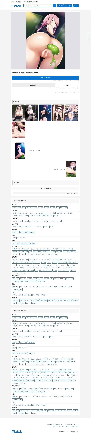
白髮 (51, 278)
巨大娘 (31, 215)
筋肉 (65, 213)
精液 (68, 249)
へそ (50, 213)
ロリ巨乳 (52, 207)
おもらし (33, 300)
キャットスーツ (63, 265)
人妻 (70, 262)
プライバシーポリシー (64, 426)
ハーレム (22, 254)
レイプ (21, 300)
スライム (61, 286)
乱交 (30, 251)
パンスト (37, 267)
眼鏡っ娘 (65, 262)
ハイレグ (75, 262)
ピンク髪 (29, 278)
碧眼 (44, 281)
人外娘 (49, 286)
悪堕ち (24, 249)
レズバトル (37, 254)
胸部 (51, 215)
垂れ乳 (61, 207)
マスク (14, 265)
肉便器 (19, 303)
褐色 (72, 278)
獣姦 (33, 295)
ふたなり (18, 295)
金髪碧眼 (46, 278)
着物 (40, 270)
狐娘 (70, 286)
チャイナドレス (30, 267)
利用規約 (55, 426)
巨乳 (27, 207)
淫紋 (48, 259)
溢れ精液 (15, 251)
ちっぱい (40, 207)
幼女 (30, 221)
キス (41, 226)
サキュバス (31, 286)
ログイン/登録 (68, 5)
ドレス (59, 267)
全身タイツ (73, 270)
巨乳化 (31, 207)
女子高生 (43, 262)
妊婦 (37, 213)
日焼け (34, 281)
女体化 (25, 232)
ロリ (14, 221)
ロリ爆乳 (46, 207)
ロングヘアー (28, 281)
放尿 (49, 300)
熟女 (60, 221)
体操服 (32, 270)
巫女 (36, 270)
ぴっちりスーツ (33, 259)
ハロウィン (15, 262)
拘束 (14, 300)
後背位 (19, 237)
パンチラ (23, 265)
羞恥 (14, 243)
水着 (14, 259)
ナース (70, 267)
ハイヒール (15, 267)
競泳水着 (54, 262)
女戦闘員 (15, 270)
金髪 (14, 278)
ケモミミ (55, 286)
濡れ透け (57, 249)
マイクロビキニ (20, 259)
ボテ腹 (19, 213)
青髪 (42, 278)
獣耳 (21, 286)
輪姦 (42, 300)
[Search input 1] (38, 5)
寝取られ (49, 249)
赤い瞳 (39, 281)
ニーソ (69, 265)
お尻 (71, 213)
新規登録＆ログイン (57, 424)
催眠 (45, 300)
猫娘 (21, 289)
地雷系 (43, 265)
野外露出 (18, 249)
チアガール (22, 273)
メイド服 (65, 267)
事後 (27, 251)
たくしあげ (38, 249)
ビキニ (69, 259)
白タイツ (75, 265)
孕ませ (53, 251)
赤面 (22, 243)
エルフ (25, 286)
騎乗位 (14, 237)
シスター (33, 265)
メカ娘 (66, 286)
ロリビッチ (19, 221)
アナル (26, 215)
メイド (52, 259)
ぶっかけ (24, 226)
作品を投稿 (60, 5)
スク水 (59, 262)
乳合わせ (39, 251)
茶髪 (22, 281)
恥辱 (33, 243)
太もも (36, 215)
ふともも (15, 215)
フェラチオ (36, 226)
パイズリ (15, 226)
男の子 (48, 221)
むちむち (32, 213)
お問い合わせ (75, 426)
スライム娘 (15, 289)
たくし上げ (66, 251)
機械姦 (29, 295)
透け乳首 (73, 251)
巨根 (48, 215)
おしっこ (27, 300)
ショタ (38, 221)
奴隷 (23, 303)
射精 (72, 249)
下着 (65, 259)
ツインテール (16, 281)
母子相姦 (43, 295)
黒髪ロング (36, 278)
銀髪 (25, 278)
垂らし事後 (21, 251)
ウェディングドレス (63, 270)
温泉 (57, 251)
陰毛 (54, 213)
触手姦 (37, 295)
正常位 (24, 237)
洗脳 (38, 300)
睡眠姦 (33, 303)
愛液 (49, 254)
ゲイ (17, 232)
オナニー (46, 226)
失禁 (65, 300)
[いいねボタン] (33, 85)
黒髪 (21, 278)
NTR (44, 249)
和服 (28, 270)
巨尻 (57, 213)
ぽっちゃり (25, 213)
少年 (52, 221)
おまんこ (21, 215)
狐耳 (17, 286)
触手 (14, 295)
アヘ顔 (18, 243)
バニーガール (36, 262)
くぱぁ (32, 249)
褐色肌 (67, 278)
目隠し (14, 303)
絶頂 (26, 243)
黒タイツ (54, 267)
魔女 (48, 265)
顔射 (20, 226)
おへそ (46, 213)
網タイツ (48, 267)
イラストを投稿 (68, 424)
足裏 (44, 215)
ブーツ (43, 267)
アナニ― (52, 226)
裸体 (61, 251)
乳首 (40, 215)
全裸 (14, 249)
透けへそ (44, 254)
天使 (37, 286)
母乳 (66, 207)
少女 (34, 221)
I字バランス (16, 254)
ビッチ (27, 254)
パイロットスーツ (47, 270)
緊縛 (17, 300)
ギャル (38, 265)
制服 (27, 259)
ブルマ (55, 270)
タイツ (49, 262)
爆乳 (20, 207)
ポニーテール (61, 278)
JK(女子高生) (59, 259)
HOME (49, 424)
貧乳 (36, 207)
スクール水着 (22, 270)
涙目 (30, 243)
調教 (53, 300)
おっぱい (15, 207)
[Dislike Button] (67, 85)
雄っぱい (56, 215)
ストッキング (53, 265)
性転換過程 (31, 232)
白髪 (17, 278)
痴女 (65, 249)
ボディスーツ (28, 262)
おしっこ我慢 (58, 300)
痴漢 (32, 254)
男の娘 (43, 221)
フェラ (30, 226)
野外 (56, 254)
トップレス (15, 273)
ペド (56, 221)
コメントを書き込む (45, 188)
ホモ (21, 232)
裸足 (28, 265)
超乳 (23, 207)
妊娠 (28, 249)
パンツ (21, 262)
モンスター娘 (42, 286)
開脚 (34, 251)
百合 (14, 232)
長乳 (57, 207)
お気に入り (75, 5)
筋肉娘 (41, 213)
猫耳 (14, 286)
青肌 (55, 278)
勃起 (52, 254)
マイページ (76, 424)
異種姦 (24, 295)
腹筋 (61, 213)
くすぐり (28, 303)
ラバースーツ (42, 259)
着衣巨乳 (22, 267)
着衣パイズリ (46, 251)
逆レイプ (69, 300)
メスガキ (25, 221)
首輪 (18, 265)
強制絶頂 (75, 300)
